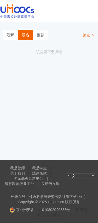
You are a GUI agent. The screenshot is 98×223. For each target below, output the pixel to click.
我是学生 (39, 168)
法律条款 (39, 173)
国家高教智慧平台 (28, 178)
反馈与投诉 (50, 184)
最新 (10, 35)
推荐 (40, 35)
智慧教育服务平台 (19, 184)
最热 (25, 35)
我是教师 (17, 168)
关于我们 (17, 173)
